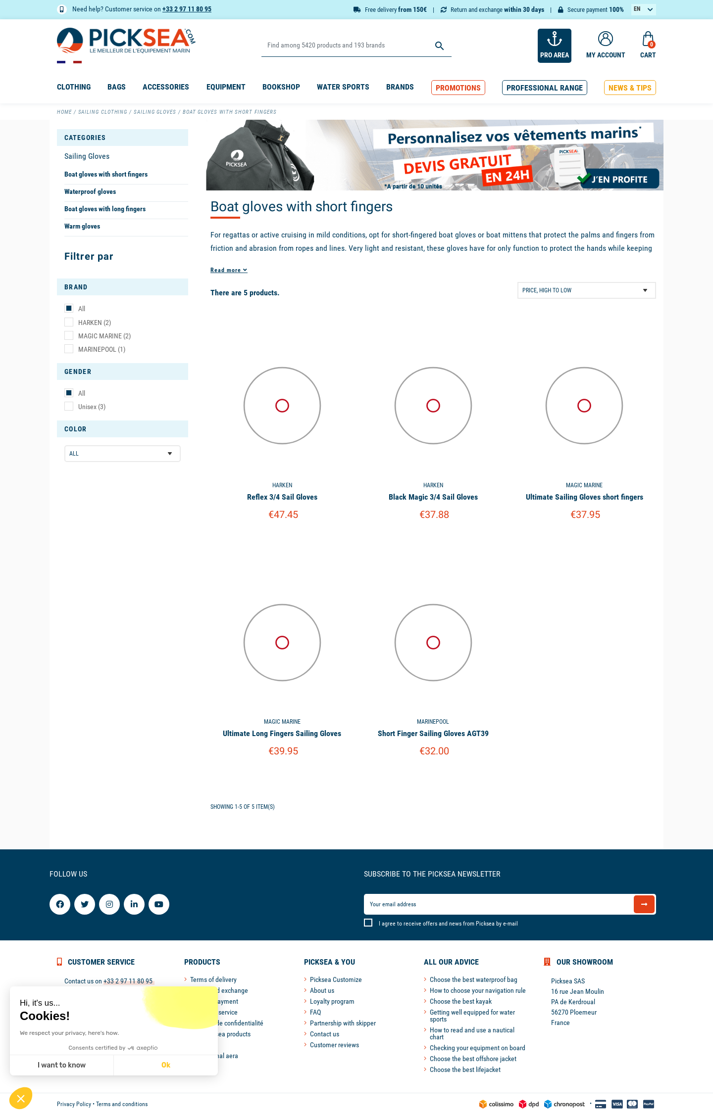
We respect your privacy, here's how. (69, 1032)
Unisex (91, 407)
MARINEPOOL (101, 349)
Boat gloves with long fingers (105, 209)
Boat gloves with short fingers (106, 174)
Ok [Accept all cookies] (165, 1065)
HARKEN (94, 322)
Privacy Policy (74, 1104)
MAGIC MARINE (104, 336)
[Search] (356, 45)
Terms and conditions (122, 1104)
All (81, 309)
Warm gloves (82, 226)
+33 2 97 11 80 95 (186, 9)
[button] (458, 87)
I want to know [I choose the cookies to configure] (62, 1065)
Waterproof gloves (90, 191)
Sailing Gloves (86, 156)
